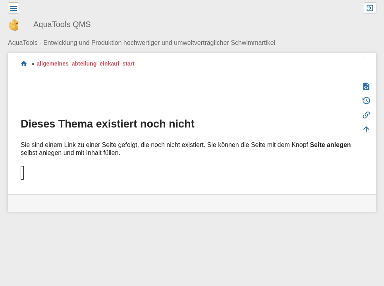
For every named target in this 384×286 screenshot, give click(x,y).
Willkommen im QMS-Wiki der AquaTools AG (24, 63)
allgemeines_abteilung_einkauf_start (85, 63)
